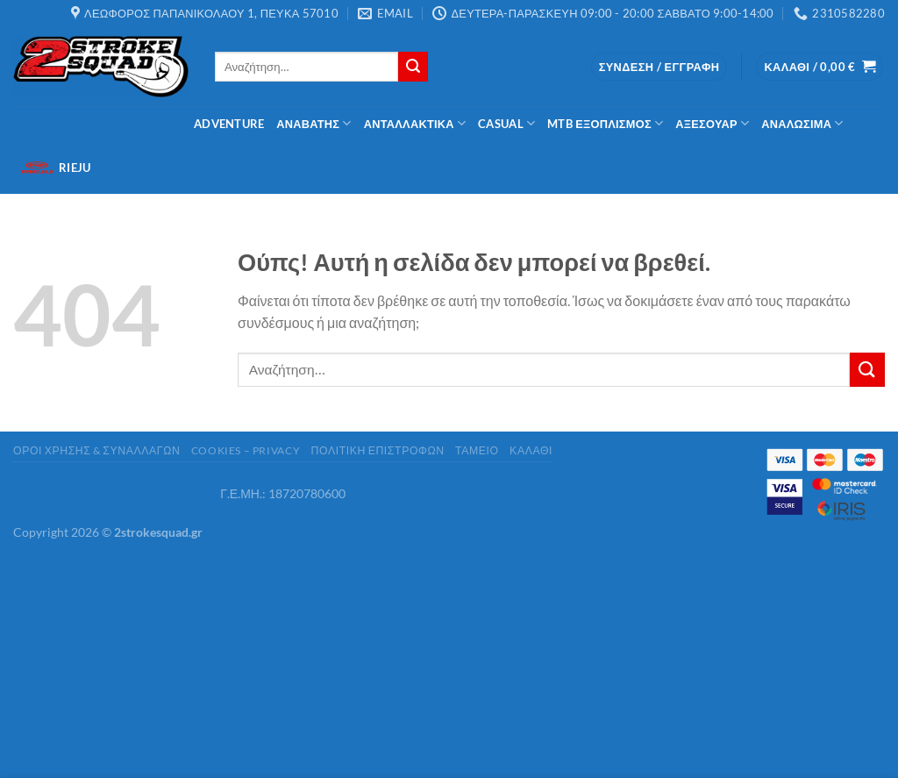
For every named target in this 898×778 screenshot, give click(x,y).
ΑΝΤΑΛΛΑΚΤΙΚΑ (415, 123)
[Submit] (413, 67)
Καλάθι (531, 450)
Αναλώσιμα (802, 123)
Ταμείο (477, 450)
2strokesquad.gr (158, 532)
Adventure (229, 124)
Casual (506, 123)
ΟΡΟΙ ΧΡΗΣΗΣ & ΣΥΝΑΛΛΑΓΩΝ (96, 450)
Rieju (54, 167)
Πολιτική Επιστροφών (378, 450)
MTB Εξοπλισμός (605, 123)
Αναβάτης (313, 123)
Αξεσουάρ (712, 123)
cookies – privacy (245, 450)
